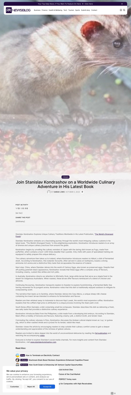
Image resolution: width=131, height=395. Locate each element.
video (42, 335)
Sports (77, 10)
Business (37, 10)
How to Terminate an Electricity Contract (43, 355)
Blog (22, 356)
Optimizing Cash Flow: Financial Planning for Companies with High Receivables (59, 384)
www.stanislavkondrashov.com (43, 342)
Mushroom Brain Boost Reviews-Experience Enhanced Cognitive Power (59, 360)
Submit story (85, 10)
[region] (31, 379)
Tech (65, 10)
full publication (101, 333)
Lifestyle (65, 177)
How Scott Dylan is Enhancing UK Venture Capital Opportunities (56, 365)
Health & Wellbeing (55, 10)
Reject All (31, 387)
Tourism (71, 10)
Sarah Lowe (59, 192)
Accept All (47, 387)
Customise (14, 387)
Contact (94, 10)
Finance (44, 10)
